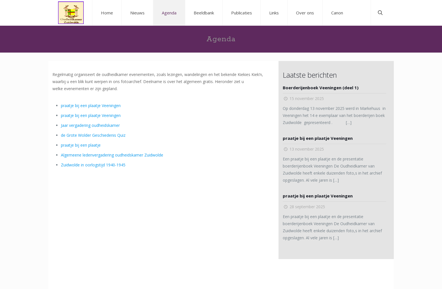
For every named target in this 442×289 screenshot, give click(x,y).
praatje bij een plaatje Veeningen (91, 105)
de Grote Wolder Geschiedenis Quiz (93, 135)
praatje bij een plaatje (81, 145)
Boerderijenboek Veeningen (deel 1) (321, 87)
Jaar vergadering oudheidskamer (90, 125)
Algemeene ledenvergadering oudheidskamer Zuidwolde (112, 155)
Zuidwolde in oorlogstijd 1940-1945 (93, 165)
